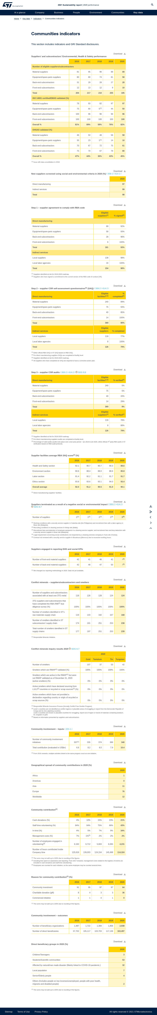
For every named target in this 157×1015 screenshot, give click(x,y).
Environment (95, 12)
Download (118, 54)
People (76, 12)
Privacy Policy (41, 1012)
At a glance (20, 12)
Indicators (37, 19)
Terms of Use (23, 1012)
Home (16, 19)
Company (40, 12)
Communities (117, 12)
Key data (137, 12)
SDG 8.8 (82, 372)
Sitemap (9, 1012)
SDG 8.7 (38, 507)
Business (58, 12)
